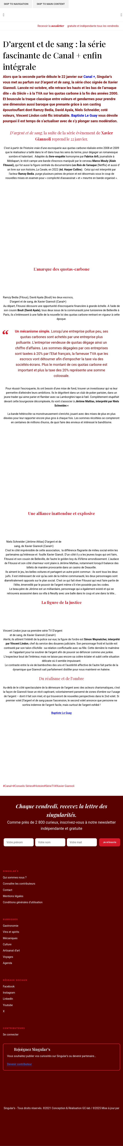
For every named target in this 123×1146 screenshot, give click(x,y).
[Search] (120, 15)
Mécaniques (10, 938)
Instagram (9, 992)
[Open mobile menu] (3, 15)
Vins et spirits (11, 931)
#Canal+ (8, 786)
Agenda (7, 963)
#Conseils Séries (23, 786)
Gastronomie (10, 925)
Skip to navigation (16, 3)
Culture (7, 944)
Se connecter (10, 1034)
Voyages (8, 956)
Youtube (8, 1005)
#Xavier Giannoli (65, 786)
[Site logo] (61, 14)
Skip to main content (51, 3)
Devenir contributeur (19, 1064)
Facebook (9, 986)
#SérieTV (49, 786)
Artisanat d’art (11, 950)
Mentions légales (13, 896)
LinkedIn (8, 998)
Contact (7, 890)
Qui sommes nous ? (15, 877)
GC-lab (86, 1108)
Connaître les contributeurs (19, 883)
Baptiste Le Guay (84, 115)
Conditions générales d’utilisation (22, 902)
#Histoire (38, 786)
